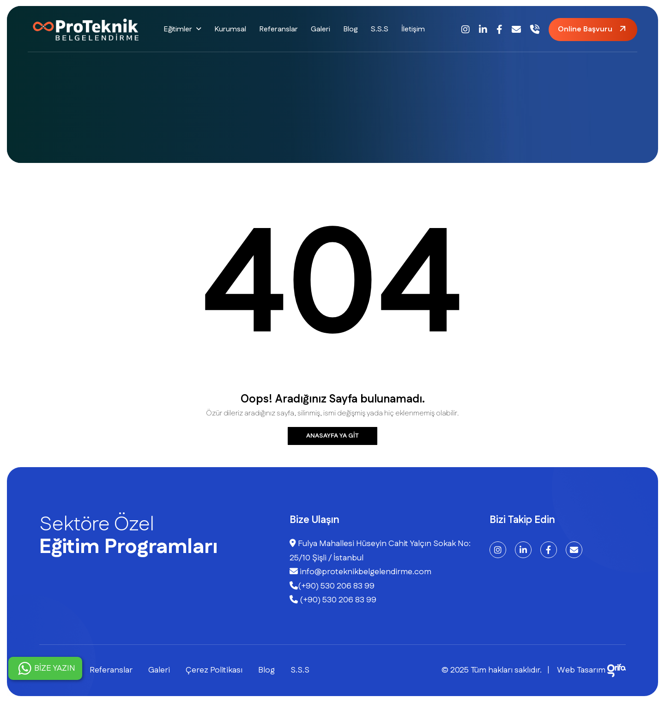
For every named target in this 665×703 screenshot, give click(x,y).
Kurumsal (230, 29)
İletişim (413, 29)
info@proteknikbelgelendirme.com (360, 572)
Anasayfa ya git (332, 435)
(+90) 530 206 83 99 (332, 586)
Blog (350, 29)
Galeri (320, 29)
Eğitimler (177, 29)
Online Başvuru (585, 29)
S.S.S (379, 29)
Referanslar (278, 29)
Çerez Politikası (214, 670)
